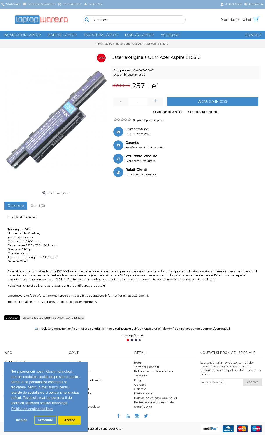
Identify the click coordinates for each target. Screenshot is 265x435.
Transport (140, 376)
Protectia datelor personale (154, 402)
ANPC (73, 402)
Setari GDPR (143, 406)
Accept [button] (69, 420)
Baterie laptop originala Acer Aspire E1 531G (53, 317)
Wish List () (77, 384)
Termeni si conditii (147, 367)
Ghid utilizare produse (84, 406)
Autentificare (78, 362)
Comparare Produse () (85, 380)
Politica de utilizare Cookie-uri (155, 398)
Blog (137, 380)
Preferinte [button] (45, 420)
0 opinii (137, 120)
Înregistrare (77, 367)
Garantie (140, 389)
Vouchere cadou (81, 393)
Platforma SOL (79, 398)
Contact (140, 384)
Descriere (16, 206)
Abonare (253, 382)
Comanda (76, 376)
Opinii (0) (37, 206)
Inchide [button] (21, 420)
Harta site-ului (144, 393)
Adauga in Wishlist (169, 112)
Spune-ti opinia (153, 120)
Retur (138, 362)
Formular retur (79, 389)
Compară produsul (205, 112)
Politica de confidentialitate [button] (32, 409)
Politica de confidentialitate (154, 371)
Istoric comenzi (79, 371)
